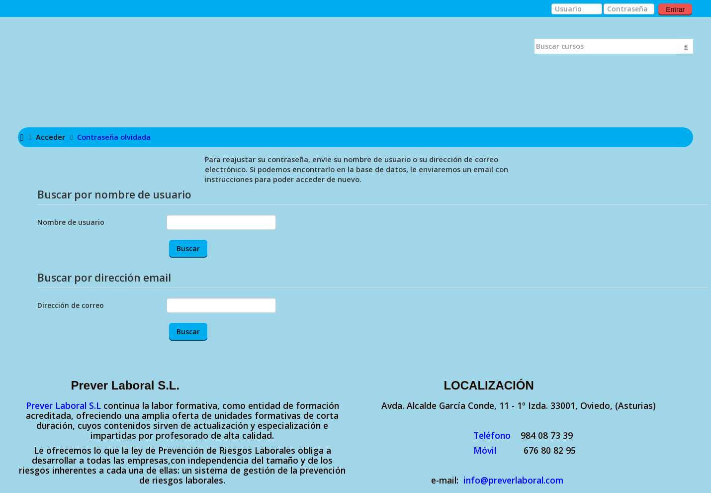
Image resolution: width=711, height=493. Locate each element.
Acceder (50, 137)
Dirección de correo (70, 305)
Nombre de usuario (70, 222)
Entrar (675, 9)
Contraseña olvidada (114, 137)
